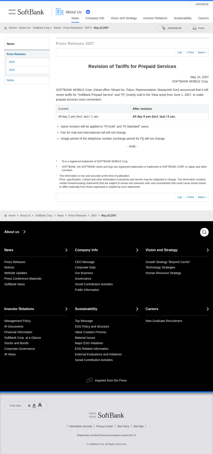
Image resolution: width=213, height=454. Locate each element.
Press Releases (72, 27)
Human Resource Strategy (163, 273)
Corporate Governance (19, 348)
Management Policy (17, 321)
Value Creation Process (90, 332)
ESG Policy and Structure (92, 326)
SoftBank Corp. (41, 27)
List (180, 52)
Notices (9, 267)
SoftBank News (14, 284)
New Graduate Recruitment (164, 321)
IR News (10, 354)
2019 (12, 61)
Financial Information (18, 332)
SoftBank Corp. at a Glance (22, 337)
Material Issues (85, 337)
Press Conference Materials (23, 278)
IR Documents (13, 326)
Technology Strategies (160, 267)
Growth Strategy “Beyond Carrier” (168, 262)
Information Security (80, 426)
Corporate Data (85, 267)
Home (12, 27)
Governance (83, 278)
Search (204, 232)
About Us (24, 27)
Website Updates (15, 273)
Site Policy (123, 426)
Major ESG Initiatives (89, 343)
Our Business (84, 273)
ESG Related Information (91, 348)
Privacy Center (104, 426)
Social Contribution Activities (94, 284)
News (57, 27)
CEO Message (84, 262)
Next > (202, 52)
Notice (10, 80)
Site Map (138, 426)
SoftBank (26, 12)
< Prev (190, 52)
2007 (88, 27)
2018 (12, 69)
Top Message (84, 321)
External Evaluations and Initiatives (98, 354)
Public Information (87, 290)
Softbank (106, 415)
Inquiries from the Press (111, 380)
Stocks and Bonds (16, 343)
